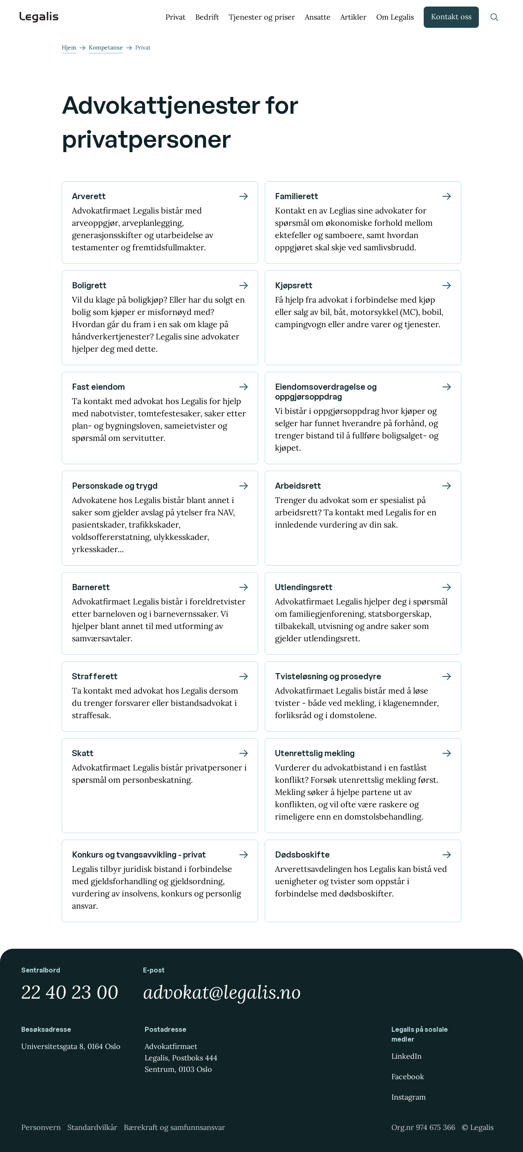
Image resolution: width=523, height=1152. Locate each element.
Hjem (69, 47)
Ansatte (318, 17)
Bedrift (207, 17)
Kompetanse (106, 47)
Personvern (41, 1127)
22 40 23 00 (69, 992)
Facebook (407, 1076)
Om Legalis (395, 17)
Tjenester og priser (262, 17)
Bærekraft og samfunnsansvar (174, 1127)
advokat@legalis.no (222, 992)
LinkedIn (406, 1056)
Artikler (353, 17)
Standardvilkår (92, 1127)
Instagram (408, 1097)
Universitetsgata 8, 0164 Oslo (71, 1046)
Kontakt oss (451, 16)
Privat (175, 17)
